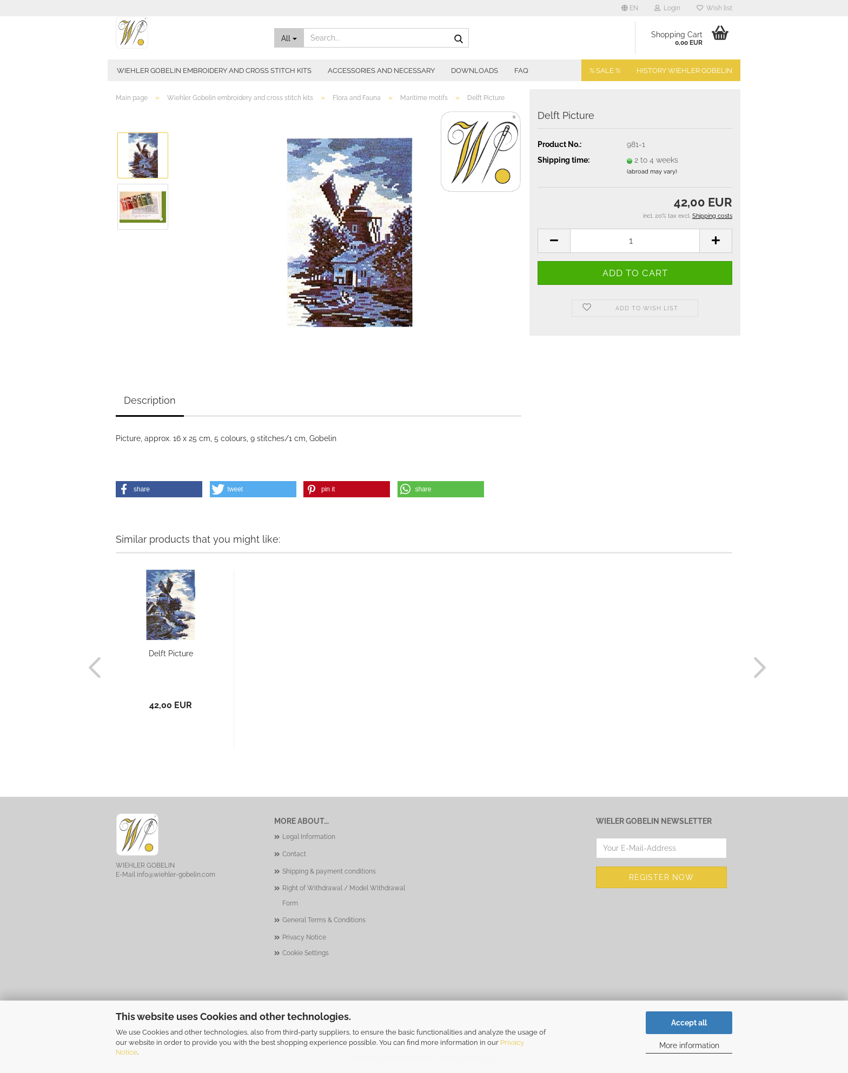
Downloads (474, 70)
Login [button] (667, 8)
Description (150, 400)
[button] (629, 8)
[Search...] (289, 38)
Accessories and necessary (381, 70)
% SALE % (604, 70)
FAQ (521, 70)
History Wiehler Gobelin (684, 70)
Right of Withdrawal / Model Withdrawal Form (343, 895)
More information (689, 1045)
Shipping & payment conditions (329, 871)
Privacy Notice (304, 937)
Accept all (689, 1022)
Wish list (714, 8)
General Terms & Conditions (324, 920)
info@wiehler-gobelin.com (176, 874)
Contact (294, 854)
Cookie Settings (305, 953)
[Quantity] (635, 241)
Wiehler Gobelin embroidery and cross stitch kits (214, 70)
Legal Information (308, 837)
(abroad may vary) (652, 171)
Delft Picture (171, 653)
